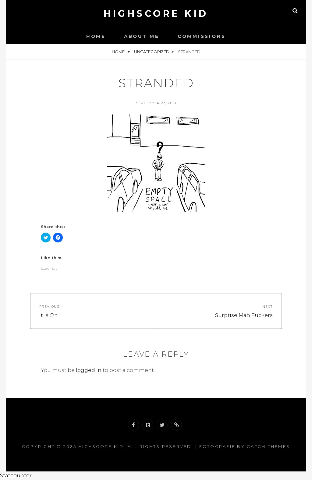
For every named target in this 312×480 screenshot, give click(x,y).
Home (96, 36)
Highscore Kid (156, 13)
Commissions (202, 36)
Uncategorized (151, 51)
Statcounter (16, 475)
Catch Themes (268, 446)
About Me (141, 36)
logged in (88, 370)
